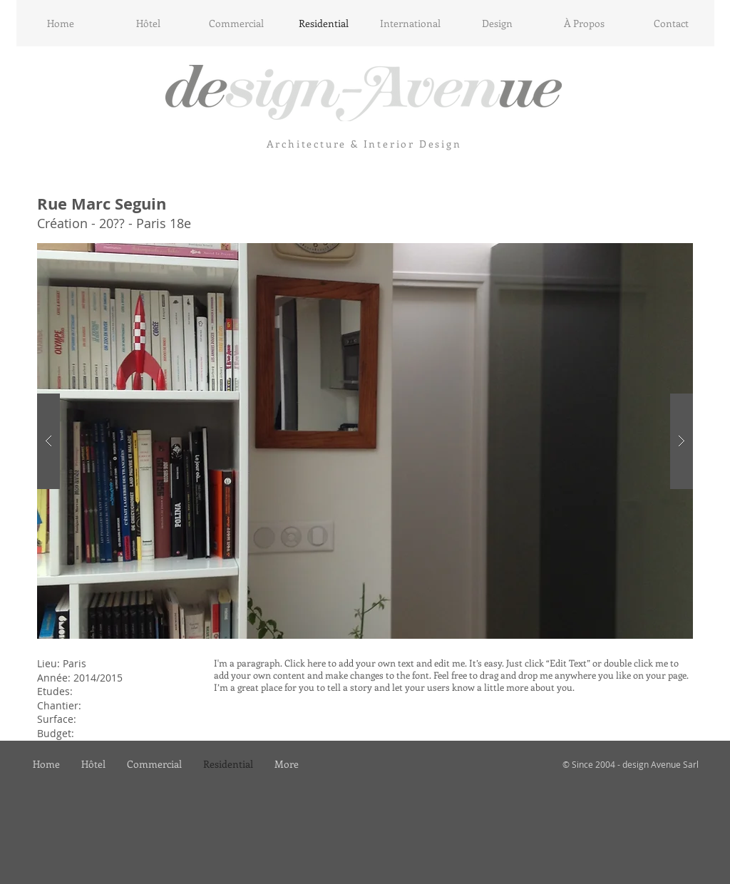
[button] (365, 441)
